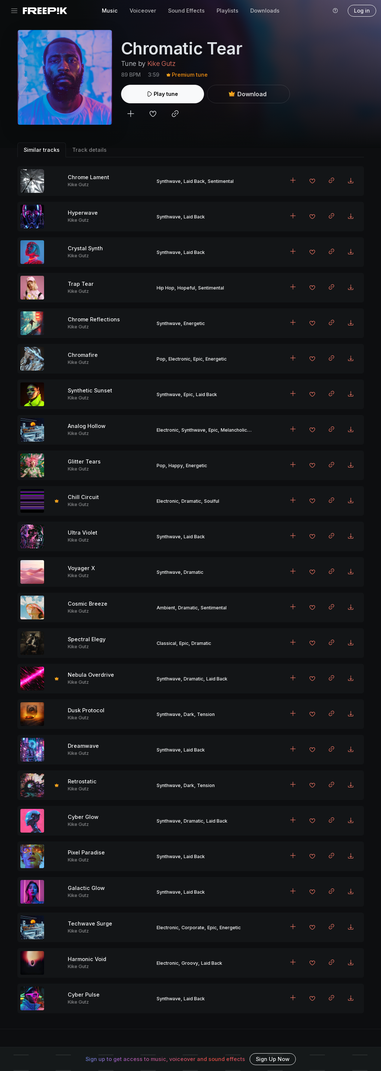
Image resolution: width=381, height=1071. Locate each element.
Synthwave (169, 181)
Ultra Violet (82, 532)
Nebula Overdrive (91, 675)
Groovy (189, 963)
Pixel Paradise (86, 852)
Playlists (227, 10)
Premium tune (187, 74)
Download (248, 94)
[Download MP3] (351, 181)
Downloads (265, 10)
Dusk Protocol (86, 710)
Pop (161, 359)
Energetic (194, 323)
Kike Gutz (161, 63)
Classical (166, 643)
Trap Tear (81, 284)
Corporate (192, 927)
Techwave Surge (90, 923)
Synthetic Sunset (90, 390)
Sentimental (221, 181)
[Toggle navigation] (14, 11)
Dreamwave (83, 746)
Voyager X (81, 568)
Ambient (166, 607)
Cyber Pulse (84, 994)
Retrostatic (82, 781)
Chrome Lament (88, 177)
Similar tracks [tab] (42, 150)
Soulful (211, 501)
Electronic (179, 359)
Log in (362, 10)
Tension (206, 714)
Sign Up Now (273, 1059)
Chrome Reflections (94, 319)
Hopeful (186, 288)
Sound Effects (186, 10)
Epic (198, 359)
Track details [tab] (89, 150)
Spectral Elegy (87, 639)
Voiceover (143, 10)
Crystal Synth (85, 248)
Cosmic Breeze (87, 603)
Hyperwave (83, 213)
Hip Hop (165, 288)
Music (110, 10)
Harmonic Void (87, 959)
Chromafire (83, 355)
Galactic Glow (86, 888)
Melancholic (234, 430)
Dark (189, 714)
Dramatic (191, 501)
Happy (175, 465)
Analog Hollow (87, 426)
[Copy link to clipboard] (175, 114)
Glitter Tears (84, 461)
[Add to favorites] (153, 114)
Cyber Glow (83, 817)
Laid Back (194, 181)
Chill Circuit (83, 497)
